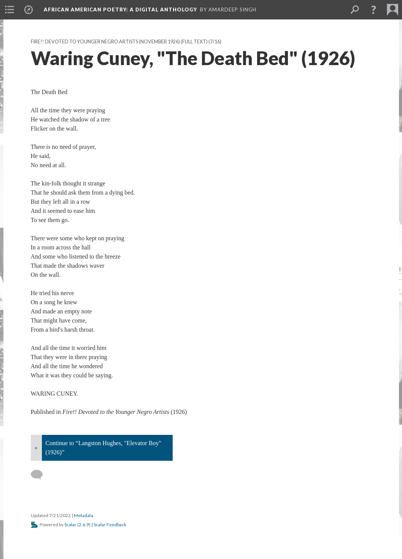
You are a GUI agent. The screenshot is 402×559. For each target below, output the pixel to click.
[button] (373, 9)
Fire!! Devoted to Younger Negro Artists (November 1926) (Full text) (119, 42)
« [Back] (36, 447)
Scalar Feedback (110, 524)
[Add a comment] (40, 475)
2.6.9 (84, 524)
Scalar (70, 524)
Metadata (83, 515)
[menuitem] (9, 9)
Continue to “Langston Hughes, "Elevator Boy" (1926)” (104, 447)
